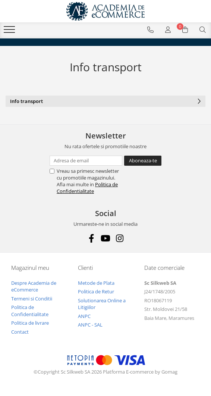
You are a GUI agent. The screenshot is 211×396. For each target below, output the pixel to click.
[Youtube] (105, 238)
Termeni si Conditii (31, 298)
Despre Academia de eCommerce (33, 286)
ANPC (84, 316)
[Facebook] (91, 238)
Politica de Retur (96, 291)
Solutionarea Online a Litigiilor (102, 304)
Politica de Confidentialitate (87, 187)
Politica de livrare (30, 322)
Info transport (105, 101)
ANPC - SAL (90, 324)
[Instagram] (119, 238)
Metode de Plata (96, 283)
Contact (20, 331)
